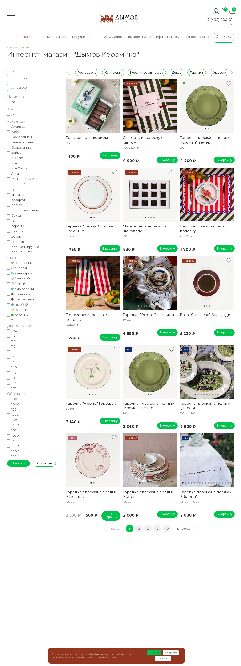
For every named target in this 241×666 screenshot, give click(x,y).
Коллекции (113, 72)
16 (225, 483)
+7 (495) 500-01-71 (219, 21)
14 (219, 483)
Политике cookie (107, 657)
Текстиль (196, 72)
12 (214, 483)
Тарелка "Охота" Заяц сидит (149, 315)
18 (231, 483)
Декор (176, 72)
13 (216, 483)
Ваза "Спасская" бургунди (205, 315)
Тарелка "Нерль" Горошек (91, 403)
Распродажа (87, 72)
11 (164, 306)
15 (222, 483)
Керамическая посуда (146, 72)
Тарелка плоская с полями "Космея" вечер (206, 139)
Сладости (219, 72)
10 (161, 306)
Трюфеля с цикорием (87, 137)
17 (228, 483)
